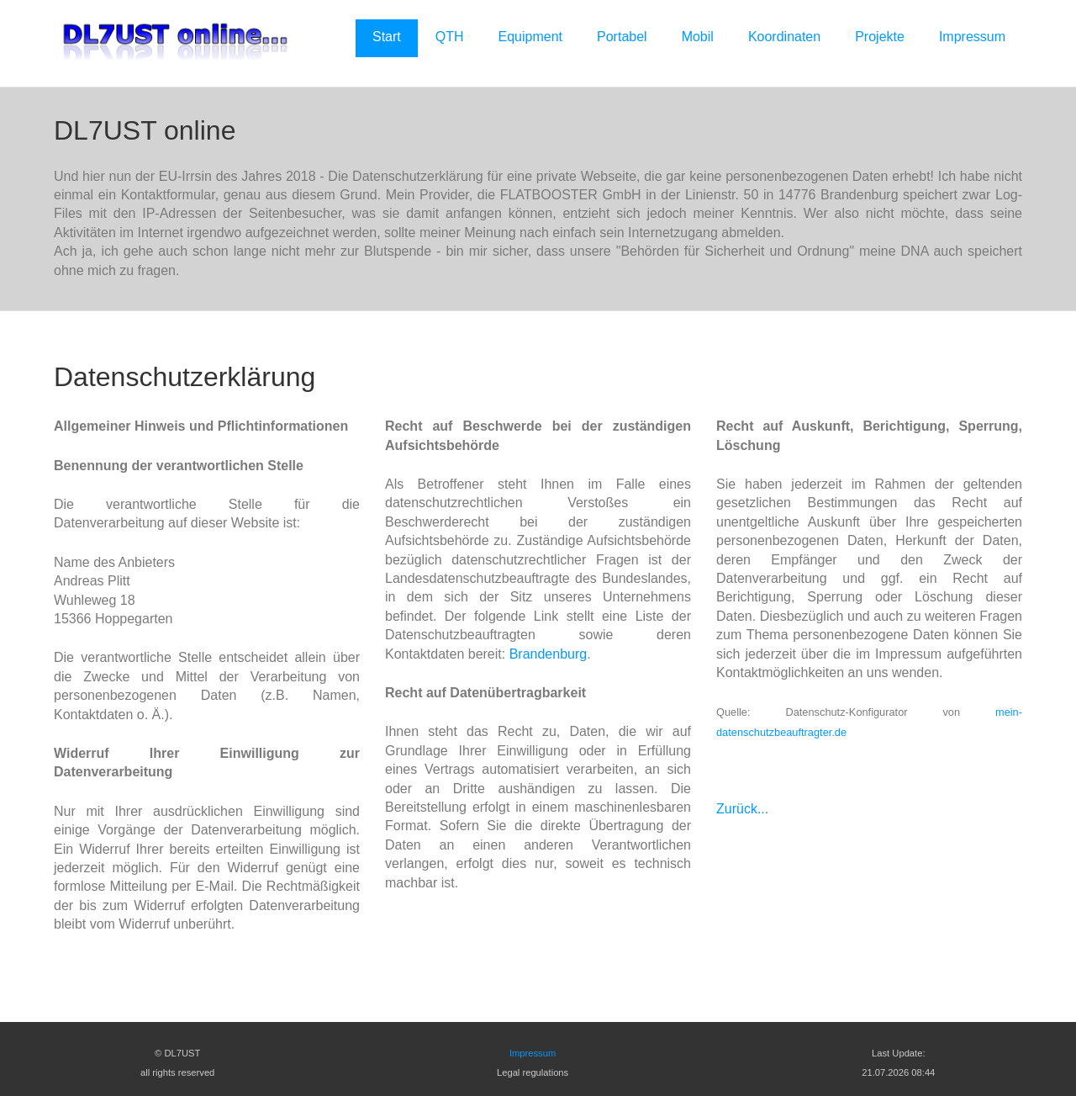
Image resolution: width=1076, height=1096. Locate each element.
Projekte (880, 36)
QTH (449, 36)
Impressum (972, 36)
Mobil (698, 36)
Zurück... (742, 809)
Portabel (622, 36)
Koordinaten (784, 36)
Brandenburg (548, 654)
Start (386, 36)
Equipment (530, 36)
